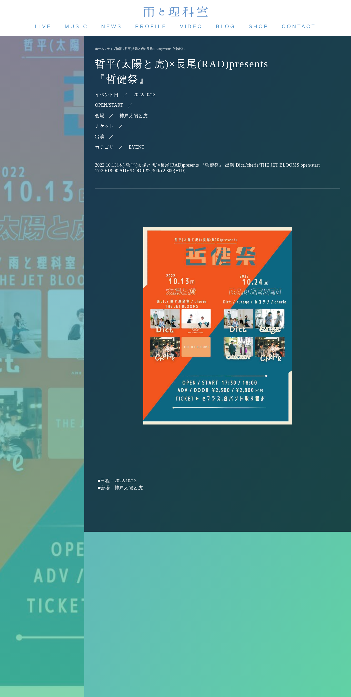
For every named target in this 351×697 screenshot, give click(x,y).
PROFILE (151, 26)
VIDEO (191, 26)
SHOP (259, 26)
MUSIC (76, 26)
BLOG (226, 26)
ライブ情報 (114, 49)
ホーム (99, 49)
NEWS (111, 26)
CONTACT (299, 26)
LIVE (43, 26)
